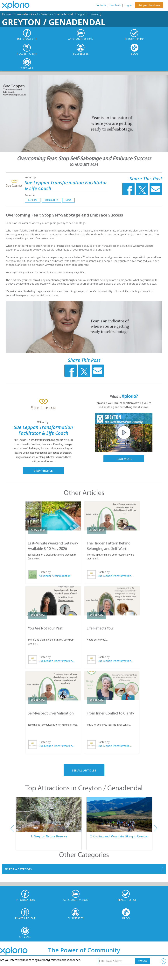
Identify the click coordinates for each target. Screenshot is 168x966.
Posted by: (30, 177)
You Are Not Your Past (45, 628)
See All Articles (84, 770)
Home (6, 14)
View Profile (43, 470)
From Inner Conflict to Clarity (110, 713)
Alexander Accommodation (55, 576)
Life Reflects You (100, 628)
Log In (128, 5)
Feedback (115, 5)
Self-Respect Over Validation (51, 713)
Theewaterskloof (25, 14)
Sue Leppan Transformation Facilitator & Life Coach (66, 185)
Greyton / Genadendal (57, 14)
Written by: (43, 422)
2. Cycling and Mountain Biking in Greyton (119, 836)
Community (93, 14)
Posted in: (30, 195)
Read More (124, 459)
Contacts (101, 5)
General (32, 200)
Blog (78, 14)
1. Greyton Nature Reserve (49, 836)
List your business (149, 5)
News (68, 200)
